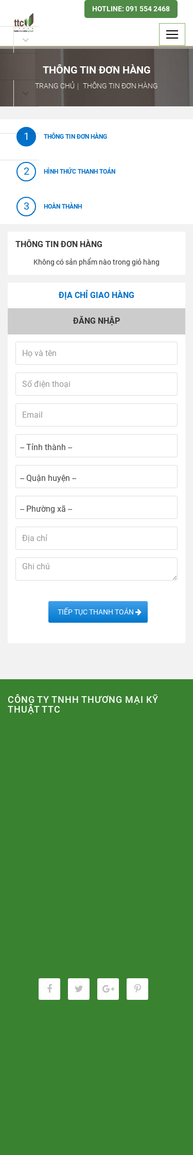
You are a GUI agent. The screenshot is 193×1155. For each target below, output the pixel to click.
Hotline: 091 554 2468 (131, 9)
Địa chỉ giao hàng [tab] (96, 295)
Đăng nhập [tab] (96, 321)
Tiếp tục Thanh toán (98, 612)
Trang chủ (55, 86)
